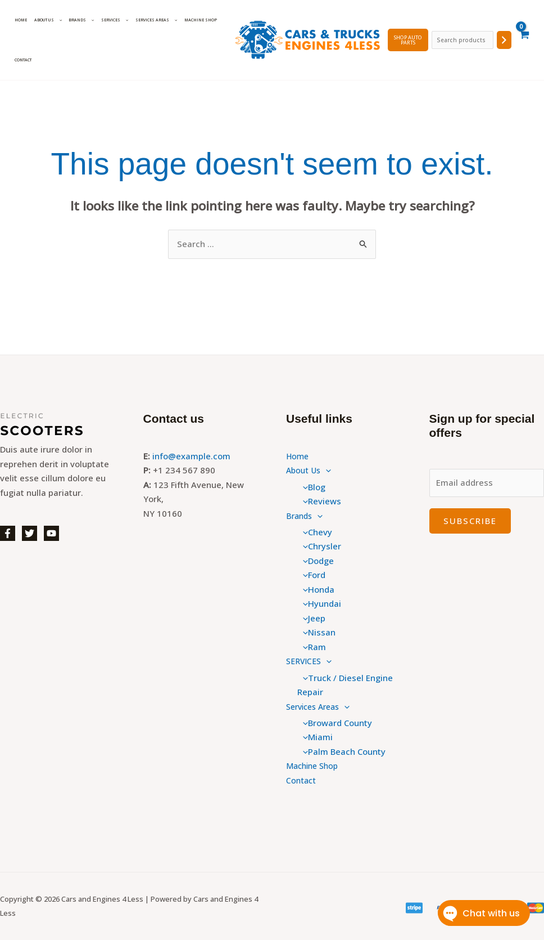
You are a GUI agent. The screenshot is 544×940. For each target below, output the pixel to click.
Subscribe (470, 520)
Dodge (315, 560)
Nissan (316, 632)
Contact (22, 59)
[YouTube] (51, 533)
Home (20, 20)
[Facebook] (7, 533)
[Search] (504, 40)
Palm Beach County (341, 751)
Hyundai (319, 603)
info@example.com (191, 456)
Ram (311, 646)
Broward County (334, 722)
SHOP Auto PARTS (406, 40)
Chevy (314, 532)
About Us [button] (46, 20)
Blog (311, 487)
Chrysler (319, 546)
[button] (56, 20)
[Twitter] (29, 533)
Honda (315, 589)
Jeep (311, 618)
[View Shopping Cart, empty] (524, 39)
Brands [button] (77, 20)
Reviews (319, 501)
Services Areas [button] (150, 20)
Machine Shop (192, 20)
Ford (311, 574)
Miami (315, 736)
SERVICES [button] (109, 20)
